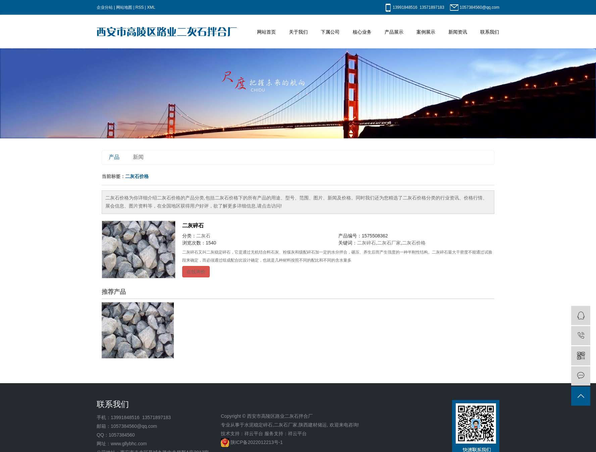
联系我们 (489, 32)
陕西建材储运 (313, 424)
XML (151, 7)
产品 (114, 157)
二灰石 (203, 235)
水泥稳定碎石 (258, 424)
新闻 (138, 157)
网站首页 (266, 32)
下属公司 (330, 32)
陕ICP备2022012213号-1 (257, 442)
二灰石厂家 (389, 242)
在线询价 (196, 271)
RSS (140, 7)
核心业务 (362, 32)
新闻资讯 (457, 32)
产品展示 (394, 32)
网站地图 (124, 7)
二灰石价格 (414, 242)
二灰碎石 (193, 225)
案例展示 (425, 32)
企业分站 (105, 7)
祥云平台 (253, 433)
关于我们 (298, 32)
